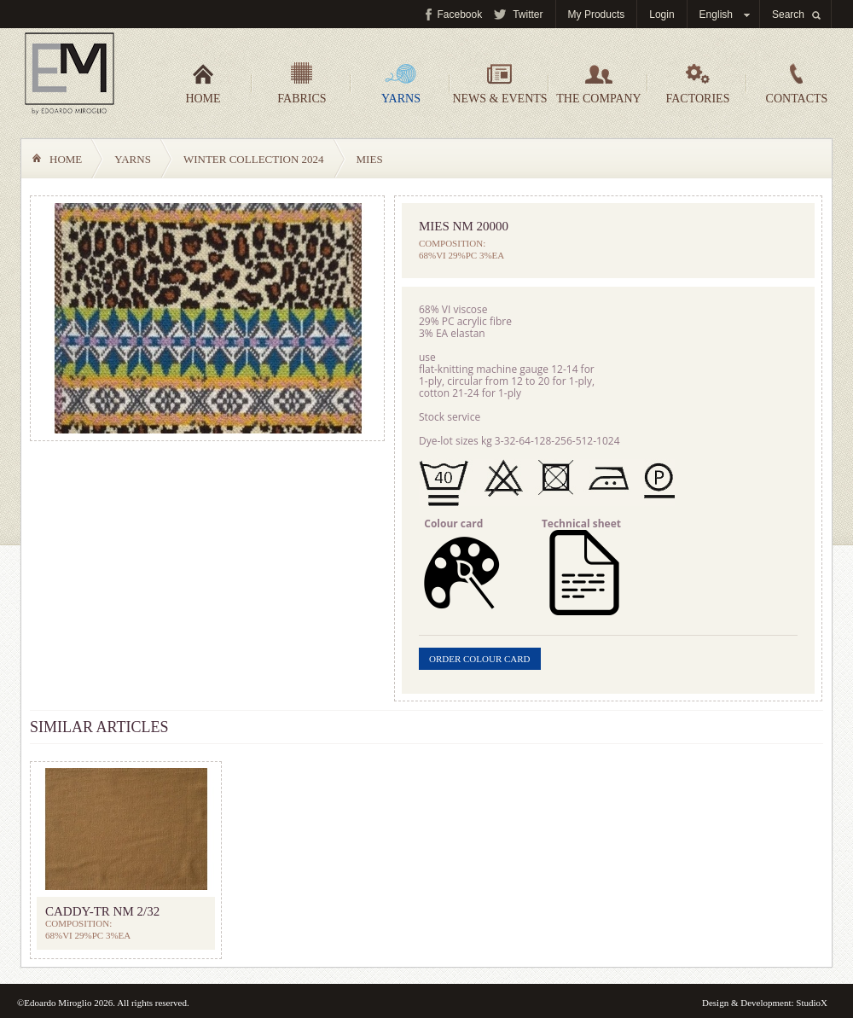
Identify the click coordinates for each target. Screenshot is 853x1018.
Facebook (460, 14)
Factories (698, 83)
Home (202, 83)
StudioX (811, 1003)
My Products (596, 14)
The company (598, 83)
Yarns (401, 83)
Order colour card (480, 659)
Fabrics (301, 83)
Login (661, 14)
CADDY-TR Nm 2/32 (102, 911)
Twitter (528, 14)
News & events (499, 83)
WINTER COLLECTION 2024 (253, 159)
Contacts (797, 83)
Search (788, 14)
